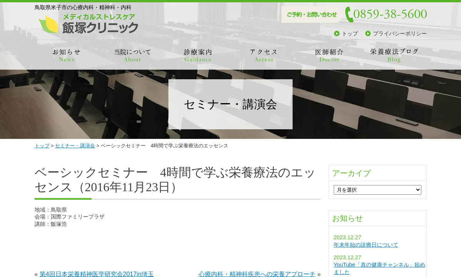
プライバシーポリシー (400, 33)
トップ (350, 33)
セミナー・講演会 (75, 146)
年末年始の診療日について (366, 245)
